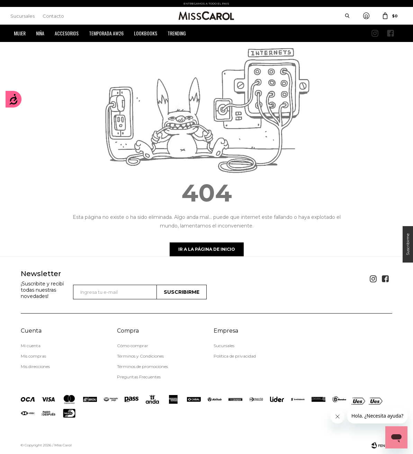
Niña (40, 33)
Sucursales (22, 16)
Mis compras (33, 356)
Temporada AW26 (106, 33)
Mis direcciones (35, 366)
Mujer (20, 33)
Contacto (53, 16)
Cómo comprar (132, 345)
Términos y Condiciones (140, 356)
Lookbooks (145, 33)
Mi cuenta (31, 345)
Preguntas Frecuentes (139, 376)
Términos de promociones (142, 366)
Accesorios (67, 33)
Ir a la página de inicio (206, 249)
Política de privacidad (235, 356)
